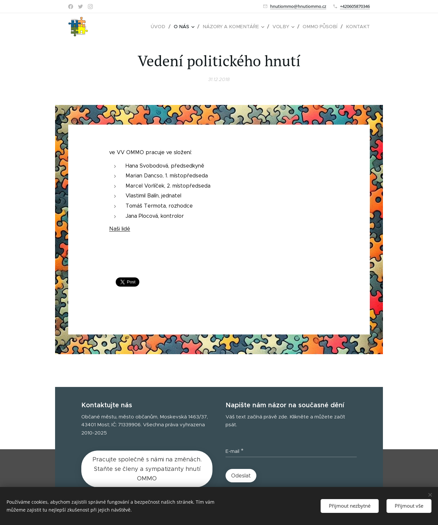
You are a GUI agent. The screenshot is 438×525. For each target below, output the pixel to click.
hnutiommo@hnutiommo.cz (298, 6)
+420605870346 (355, 6)
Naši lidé (119, 229)
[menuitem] (165, 26)
